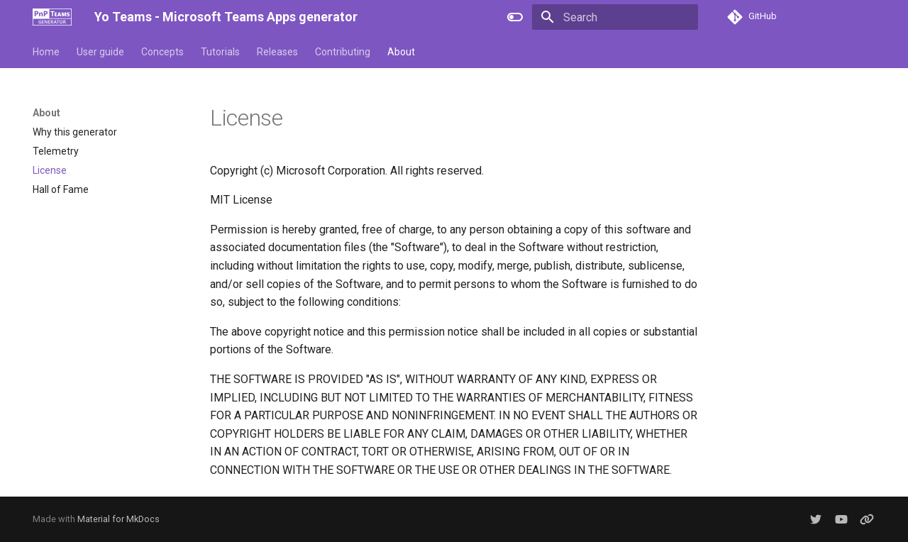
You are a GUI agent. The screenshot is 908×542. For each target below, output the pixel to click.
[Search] (615, 17)
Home (46, 51)
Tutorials (220, 51)
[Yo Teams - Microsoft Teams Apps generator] (52, 17)
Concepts (162, 51)
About (401, 51)
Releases (277, 51)
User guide (100, 51)
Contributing (342, 51)
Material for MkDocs (118, 519)
